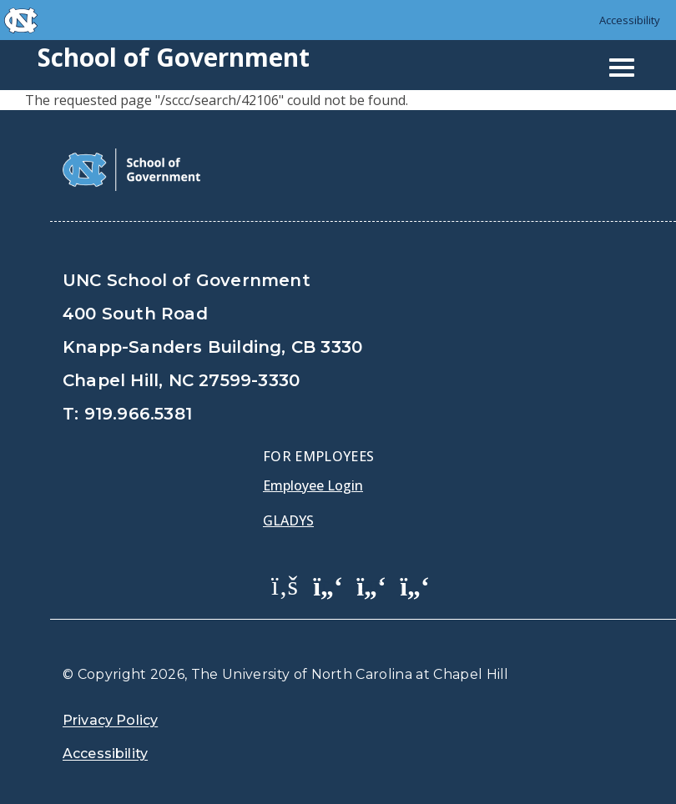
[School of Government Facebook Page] (284, 584)
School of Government (174, 57)
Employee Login (313, 485)
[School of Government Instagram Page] (414, 584)
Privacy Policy (110, 720)
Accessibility (629, 20)
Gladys (288, 520)
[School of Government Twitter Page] (328, 584)
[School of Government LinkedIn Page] (371, 584)
